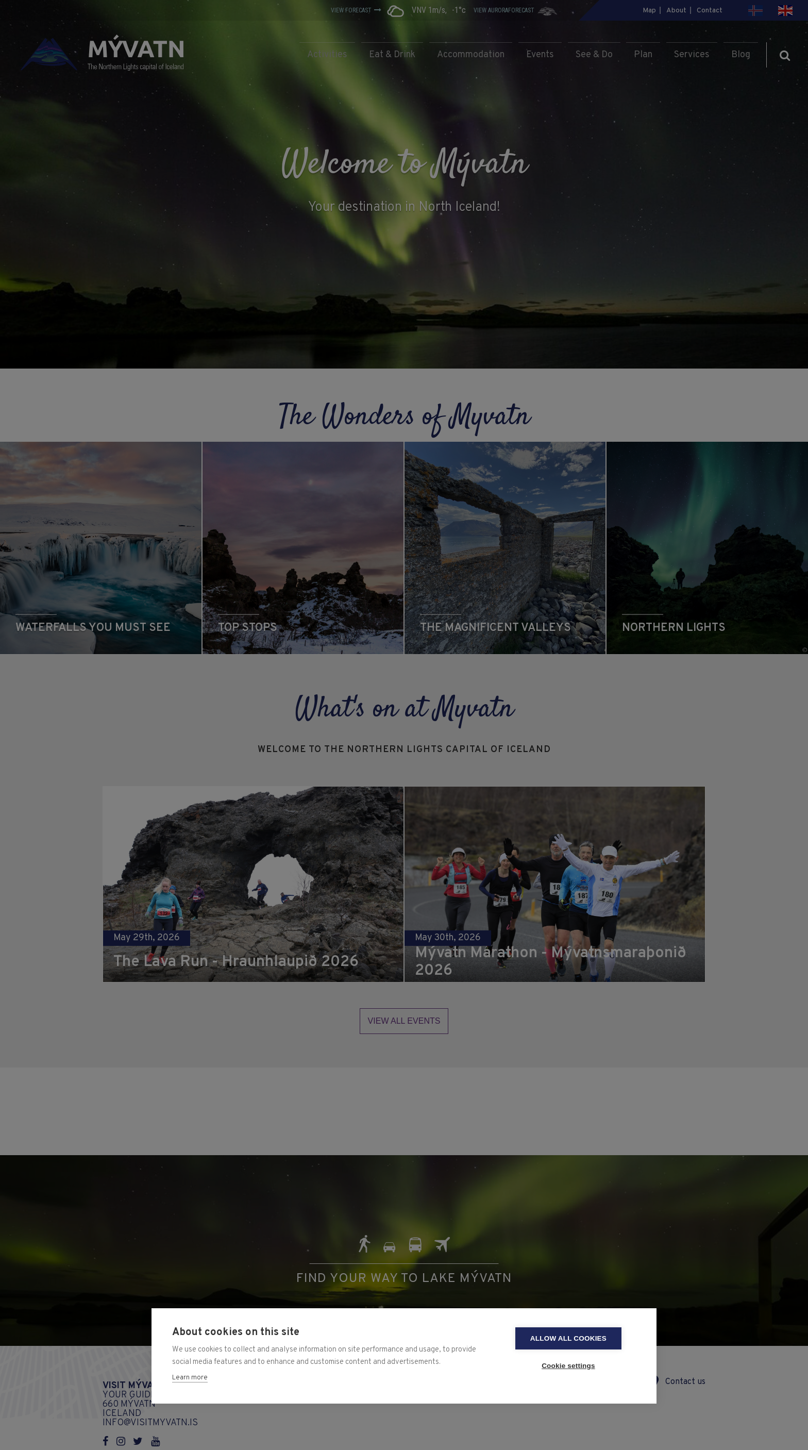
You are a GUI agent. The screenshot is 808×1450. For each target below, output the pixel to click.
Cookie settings (574, 1366)
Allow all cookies (574, 1338)
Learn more (190, 1378)
